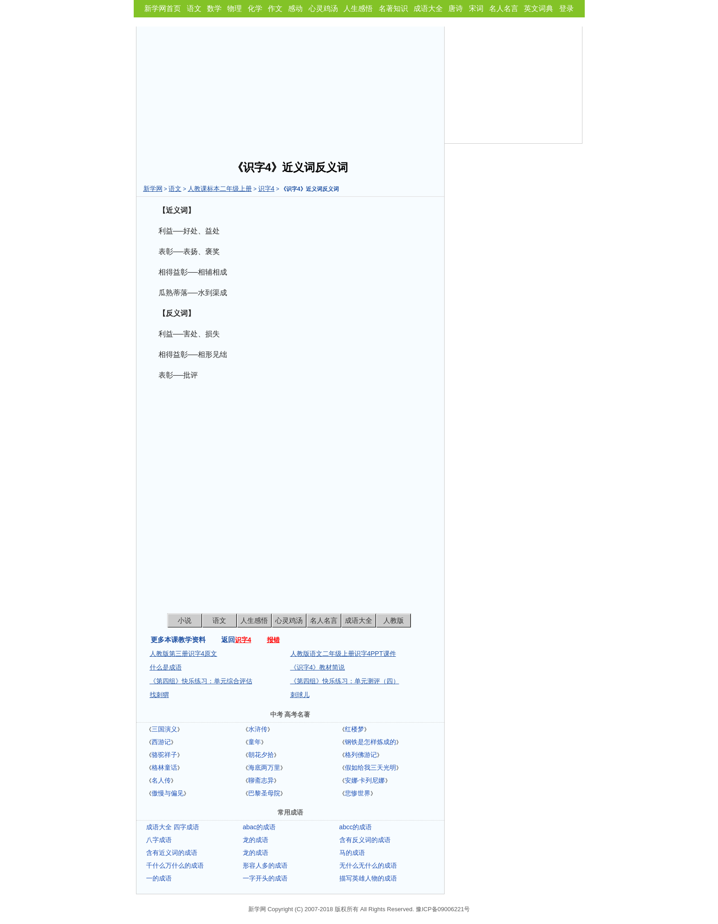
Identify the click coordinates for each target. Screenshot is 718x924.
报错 (273, 639)
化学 (255, 8)
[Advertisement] (290, 91)
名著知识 (393, 8)
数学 (214, 8)
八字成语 (159, 839)
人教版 (393, 620)
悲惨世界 (357, 793)
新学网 (153, 188)
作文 (275, 8)
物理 (234, 8)
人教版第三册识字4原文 (184, 653)
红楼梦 (354, 729)
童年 (254, 742)
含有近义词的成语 (171, 852)
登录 (566, 8)
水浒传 (257, 729)
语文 (194, 8)
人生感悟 (358, 8)
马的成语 (352, 852)
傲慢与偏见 (168, 793)
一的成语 (159, 878)
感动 (295, 8)
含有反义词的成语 (365, 839)
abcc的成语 (355, 827)
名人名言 (503, 8)
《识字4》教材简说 (317, 667)
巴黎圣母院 (264, 793)
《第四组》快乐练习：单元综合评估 (201, 681)
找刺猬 (159, 694)
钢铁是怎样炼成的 (370, 742)
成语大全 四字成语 (172, 827)
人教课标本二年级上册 (220, 188)
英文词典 (538, 8)
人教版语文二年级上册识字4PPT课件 (343, 653)
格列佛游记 (361, 754)
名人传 (161, 780)
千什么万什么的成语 (175, 865)
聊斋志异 (261, 780)
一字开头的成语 (265, 878)
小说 (184, 620)
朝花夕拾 (261, 754)
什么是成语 (166, 667)
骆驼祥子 (164, 754)
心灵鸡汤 (323, 8)
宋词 (476, 8)
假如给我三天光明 (370, 767)
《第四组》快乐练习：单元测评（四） (344, 681)
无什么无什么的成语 (368, 865)
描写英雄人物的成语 (368, 878)
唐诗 (455, 8)
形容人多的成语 (265, 865)
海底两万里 (264, 767)
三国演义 (164, 729)
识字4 (266, 188)
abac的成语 (259, 827)
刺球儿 (300, 694)
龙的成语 (255, 839)
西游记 (161, 742)
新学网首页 (162, 8)
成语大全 (428, 8)
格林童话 (164, 767)
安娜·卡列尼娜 (365, 780)
